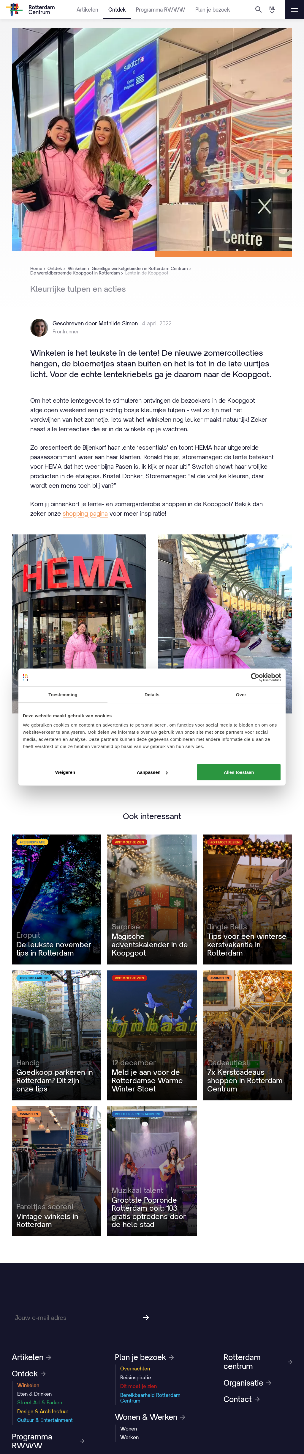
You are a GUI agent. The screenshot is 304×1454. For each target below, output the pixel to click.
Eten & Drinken (34, 1394)
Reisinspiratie (135, 1378)
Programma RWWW (160, 10)
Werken (129, 1437)
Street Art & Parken (39, 1403)
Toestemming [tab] (62, 694)
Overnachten (135, 1369)
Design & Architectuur (42, 1411)
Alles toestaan (239, 772)
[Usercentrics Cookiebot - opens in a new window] (255, 677)
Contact (242, 1399)
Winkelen (28, 1385)
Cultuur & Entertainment (45, 1420)
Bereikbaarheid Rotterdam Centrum (150, 1398)
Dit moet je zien (138, 1386)
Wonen (128, 1429)
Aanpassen (152, 772)
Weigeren (65, 772)
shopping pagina (85, 513)
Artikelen (87, 10)
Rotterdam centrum (258, 1362)
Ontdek (117, 10)
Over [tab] (241, 694)
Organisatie (247, 1382)
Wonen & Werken (150, 1417)
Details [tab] (152, 694)
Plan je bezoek (212, 10)
